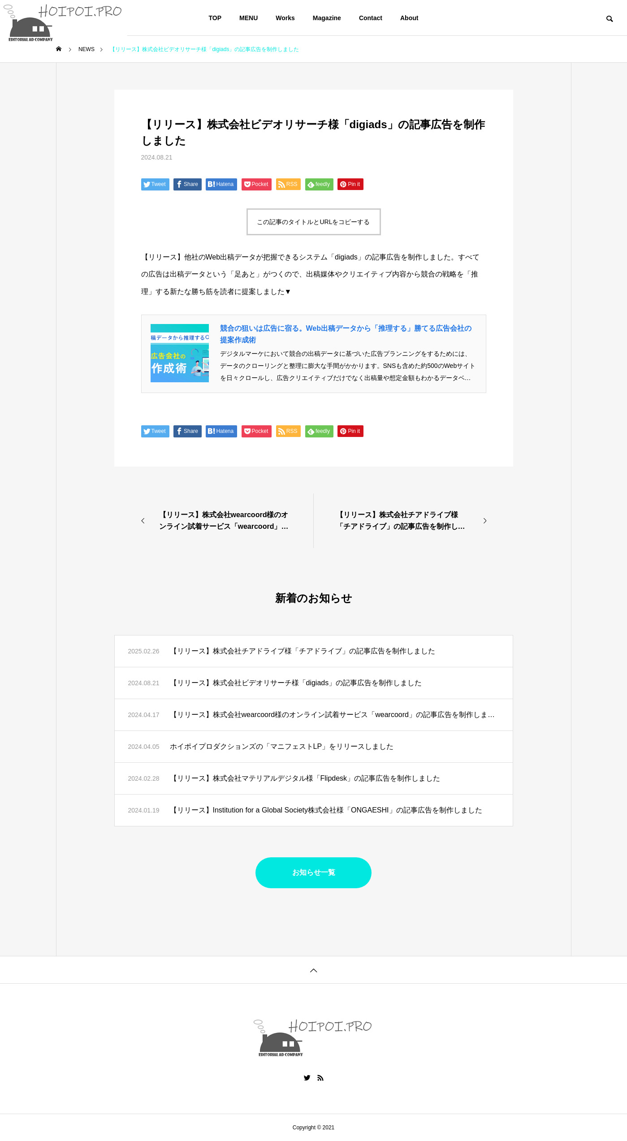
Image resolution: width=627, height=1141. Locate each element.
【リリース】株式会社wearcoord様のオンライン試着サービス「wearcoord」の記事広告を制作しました (334, 714)
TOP (215, 18)
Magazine (327, 18)
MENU (248, 18)
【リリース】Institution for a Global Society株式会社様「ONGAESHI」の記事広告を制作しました (326, 810)
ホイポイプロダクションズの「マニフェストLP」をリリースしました (282, 746)
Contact (370, 18)
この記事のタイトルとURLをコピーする (313, 221)
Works (285, 18)
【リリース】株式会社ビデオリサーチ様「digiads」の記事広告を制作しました (296, 683)
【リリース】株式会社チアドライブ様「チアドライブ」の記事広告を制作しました (302, 651)
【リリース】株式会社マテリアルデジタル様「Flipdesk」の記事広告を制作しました (305, 778)
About (409, 18)
